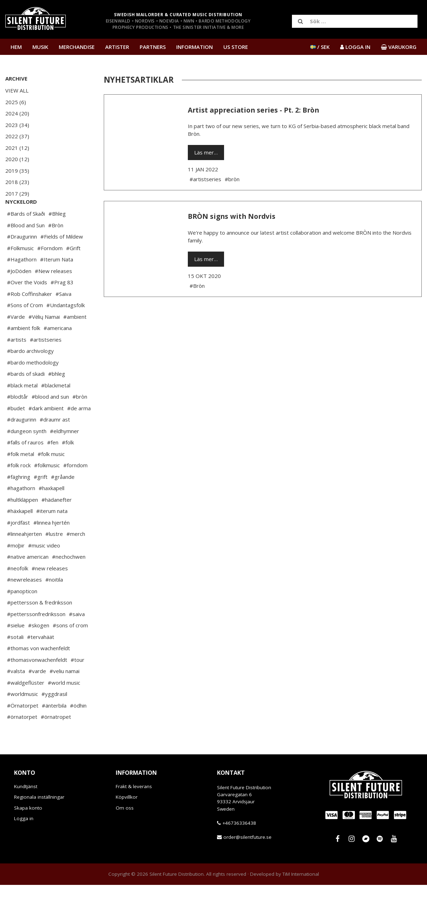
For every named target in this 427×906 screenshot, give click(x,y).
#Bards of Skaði (26, 234)
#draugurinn (21, 440)
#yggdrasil (54, 714)
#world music (64, 703)
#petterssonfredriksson (36, 635)
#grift (40, 497)
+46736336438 (239, 844)
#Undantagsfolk (65, 326)
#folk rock (19, 486)
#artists (16, 360)
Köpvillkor (127, 818)
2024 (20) (17, 113)
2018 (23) (17, 181)
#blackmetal (55, 406)
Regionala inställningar (39, 818)
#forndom (75, 486)
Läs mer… (206, 152)
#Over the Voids (27, 303)
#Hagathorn (22, 280)
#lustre (54, 554)
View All (16, 90)
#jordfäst (18, 543)
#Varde (16, 337)
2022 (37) (17, 136)
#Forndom (50, 269)
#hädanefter (57, 520)
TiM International (300, 895)
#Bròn (55, 246)
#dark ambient (46, 429)
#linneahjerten (24, 554)
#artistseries (46, 360)
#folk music (51, 475)
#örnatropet (56, 737)
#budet (16, 429)
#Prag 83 (62, 303)
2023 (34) (17, 124)
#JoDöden (19, 292)
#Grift (73, 269)
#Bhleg (57, 234)
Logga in (23, 839)
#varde (37, 692)
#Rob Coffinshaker (29, 314)
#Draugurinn (22, 257)
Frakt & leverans (134, 807)
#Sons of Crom (25, 326)
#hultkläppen (22, 520)
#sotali (15, 657)
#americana (58, 349)
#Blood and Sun (26, 246)
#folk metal (20, 475)
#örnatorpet (22, 737)
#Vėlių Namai (44, 337)
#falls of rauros (25, 463)
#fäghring (18, 497)
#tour (77, 680)
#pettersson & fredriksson (39, 623)
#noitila (54, 600)
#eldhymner (64, 452)
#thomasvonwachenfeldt (37, 680)
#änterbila (54, 726)
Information (194, 46)
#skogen (38, 646)
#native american (28, 577)
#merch (75, 554)
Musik (40, 46)
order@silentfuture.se (247, 858)
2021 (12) (17, 147)
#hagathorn (21, 509)
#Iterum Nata (56, 280)
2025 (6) (15, 102)
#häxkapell (20, 532)
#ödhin (78, 726)
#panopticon (22, 612)
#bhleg (56, 394)
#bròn (79, 417)
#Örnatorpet (22, 726)
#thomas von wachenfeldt (38, 669)
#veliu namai (64, 692)
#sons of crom (70, 646)
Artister (117, 46)
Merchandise (77, 46)
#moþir (16, 566)
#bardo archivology (30, 371)
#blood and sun (50, 417)
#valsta (16, 692)
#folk (68, 463)
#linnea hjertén (51, 543)
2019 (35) (17, 170)
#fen (52, 463)
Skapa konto (28, 829)
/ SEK (320, 46)
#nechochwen (68, 577)
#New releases (53, 292)
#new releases (50, 589)
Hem (16, 46)
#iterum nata (52, 532)
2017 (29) (17, 193)
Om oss (125, 829)
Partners (153, 46)
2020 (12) (17, 159)
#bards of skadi (26, 394)
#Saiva (63, 314)
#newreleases (24, 600)
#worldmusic (22, 714)
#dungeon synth (26, 452)
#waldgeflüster (25, 703)
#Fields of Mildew (61, 257)
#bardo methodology (33, 383)
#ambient (75, 337)
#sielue (16, 646)
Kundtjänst (25, 807)
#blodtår (17, 417)
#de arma (79, 429)
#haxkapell (51, 509)
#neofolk (17, 589)
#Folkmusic (20, 269)
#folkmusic (47, 486)
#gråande (63, 497)
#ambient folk (23, 349)
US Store (235, 46)
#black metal (22, 406)
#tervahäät (40, 657)
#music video (44, 566)
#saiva (77, 635)
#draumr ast (55, 440)
